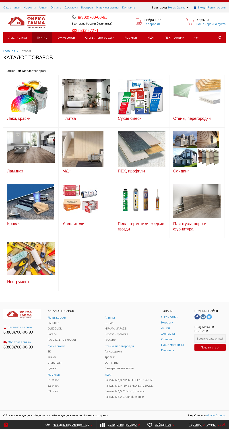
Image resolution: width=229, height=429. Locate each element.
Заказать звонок (17, 327)
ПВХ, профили (174, 37)
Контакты (129, 7)
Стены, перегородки (99, 37)
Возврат (87, 7)
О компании (12, 7)
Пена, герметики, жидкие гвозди (141, 226)
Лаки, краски (17, 37)
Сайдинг (181, 171)
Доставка (71, 7)
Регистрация (217, 7)
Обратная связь (17, 342)
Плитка (42, 37)
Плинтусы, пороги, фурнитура (190, 226)
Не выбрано (178, 7)
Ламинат (131, 37)
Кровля (14, 224)
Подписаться (210, 347)
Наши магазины (107, 7)
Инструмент (18, 282)
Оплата (56, 7)
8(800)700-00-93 (18, 332)
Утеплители (73, 224)
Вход (201, 7)
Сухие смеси (66, 37)
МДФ (151, 37)
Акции (43, 7)
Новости (30, 7)
